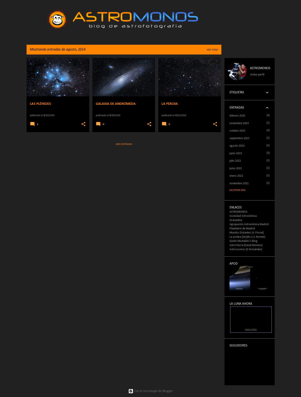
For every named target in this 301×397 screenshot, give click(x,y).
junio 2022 (236, 168)
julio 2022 (235, 160)
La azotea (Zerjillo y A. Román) (247, 236)
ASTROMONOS (260, 68)
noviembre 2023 (239, 123)
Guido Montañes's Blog (244, 241)
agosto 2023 (237, 145)
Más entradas (124, 144)
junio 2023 (236, 153)
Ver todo (212, 50)
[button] (83, 124)
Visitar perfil (257, 74)
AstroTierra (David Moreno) (246, 245)
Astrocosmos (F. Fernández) (246, 249)
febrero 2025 (237, 115)
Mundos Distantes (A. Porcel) (247, 232)
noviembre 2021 (239, 183)
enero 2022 (236, 176)
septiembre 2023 (239, 138)
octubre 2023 (237, 130)
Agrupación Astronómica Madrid (249, 224)
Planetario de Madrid (242, 228)
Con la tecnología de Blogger (150, 391)
